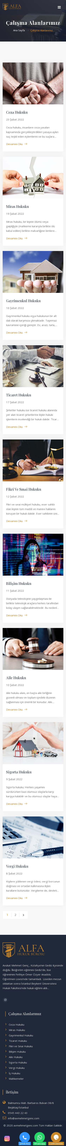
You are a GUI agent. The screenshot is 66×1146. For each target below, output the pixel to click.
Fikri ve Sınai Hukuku (23, 489)
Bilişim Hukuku (18, 583)
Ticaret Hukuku (18, 395)
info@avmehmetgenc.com (23, 1118)
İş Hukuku (14, 1073)
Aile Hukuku (16, 677)
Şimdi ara (24, 1137)
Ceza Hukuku (17, 112)
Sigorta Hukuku (19, 772)
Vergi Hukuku (17, 866)
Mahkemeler (16, 1078)
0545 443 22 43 (17, 1113)
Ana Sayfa (19, 30)
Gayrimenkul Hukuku (23, 300)
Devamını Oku (14, 144)
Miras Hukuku (17, 206)
